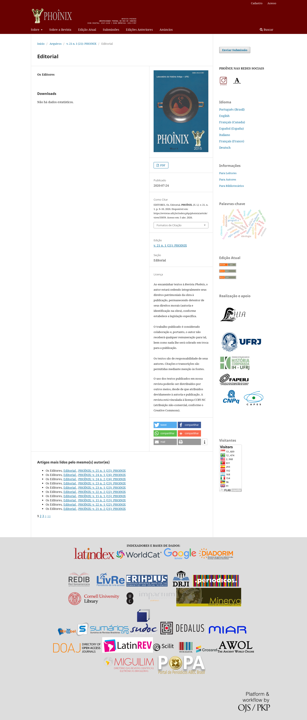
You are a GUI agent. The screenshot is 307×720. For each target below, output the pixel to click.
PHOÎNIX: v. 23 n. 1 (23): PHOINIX (102, 488)
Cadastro (257, 3)
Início (41, 44)
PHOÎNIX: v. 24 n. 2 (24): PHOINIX (102, 479)
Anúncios (166, 30)
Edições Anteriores (139, 30)
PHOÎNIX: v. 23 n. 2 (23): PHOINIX (102, 483)
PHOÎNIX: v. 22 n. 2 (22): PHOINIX (102, 492)
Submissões (111, 30)
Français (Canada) (232, 122)
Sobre (35, 30)
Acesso (271, 3)
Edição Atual (87, 30)
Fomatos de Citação (169, 225)
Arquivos (56, 44)
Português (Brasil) (232, 109)
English (224, 116)
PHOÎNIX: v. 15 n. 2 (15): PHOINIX (102, 500)
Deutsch (225, 148)
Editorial (70, 471)
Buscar (266, 30)
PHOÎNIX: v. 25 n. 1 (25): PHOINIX (102, 471)
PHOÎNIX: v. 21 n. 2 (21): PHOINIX (102, 509)
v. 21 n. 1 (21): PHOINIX (81, 44)
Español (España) (231, 128)
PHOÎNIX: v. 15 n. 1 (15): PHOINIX (102, 496)
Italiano (224, 135)
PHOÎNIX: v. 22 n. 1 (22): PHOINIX (102, 504)
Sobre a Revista (60, 30)
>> (49, 516)
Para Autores (227, 179)
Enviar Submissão (234, 50)
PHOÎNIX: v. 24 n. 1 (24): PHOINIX (102, 475)
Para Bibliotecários (231, 186)
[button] (165, 425)
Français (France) (231, 141)
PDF (162, 165)
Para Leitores (228, 173)
